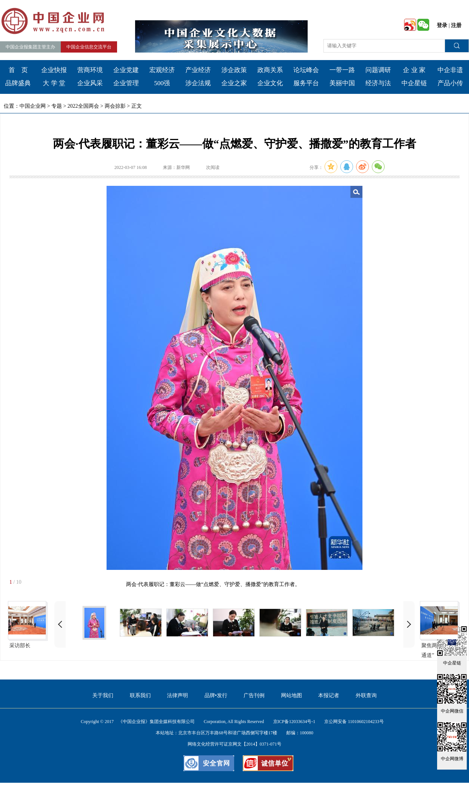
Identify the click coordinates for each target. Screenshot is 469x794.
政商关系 (270, 70)
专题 (56, 106)
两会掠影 (115, 106)
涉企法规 (198, 83)
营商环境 (90, 70)
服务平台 (306, 83)
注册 (456, 25)
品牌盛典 (18, 83)
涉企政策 (234, 70)
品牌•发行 (215, 695)
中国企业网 (33, 106)
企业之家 (234, 83)
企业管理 (126, 83)
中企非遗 (450, 70)
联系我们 (140, 695)
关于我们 (102, 695)
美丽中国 (342, 83)
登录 (442, 25)
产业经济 (198, 70)
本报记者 (328, 695)
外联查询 (366, 695)
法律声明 (177, 695)
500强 (162, 83)
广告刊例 (254, 695)
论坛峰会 (306, 70)
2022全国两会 (83, 106)
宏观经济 (162, 70)
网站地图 (291, 695)
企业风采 (90, 83)
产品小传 (450, 83)
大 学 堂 (54, 83)
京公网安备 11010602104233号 (354, 721)
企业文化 (270, 83)
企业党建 (126, 70)
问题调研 (378, 70)
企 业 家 (414, 70)
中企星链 (414, 83)
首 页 (18, 70)
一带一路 (342, 70)
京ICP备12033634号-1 (294, 721)
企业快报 (54, 70)
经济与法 (378, 83)
